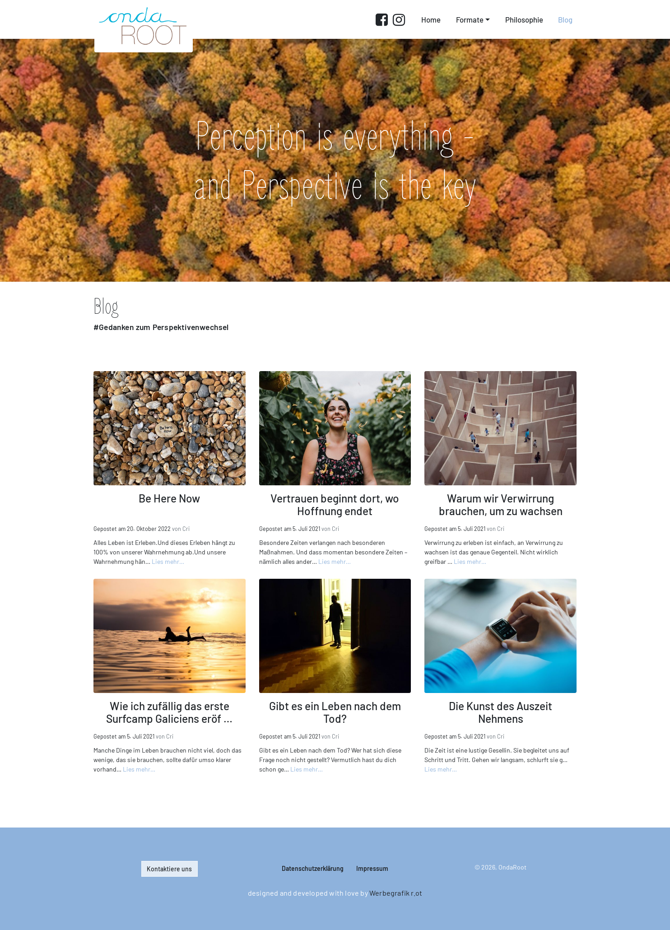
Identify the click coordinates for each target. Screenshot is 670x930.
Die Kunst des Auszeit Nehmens (500, 712)
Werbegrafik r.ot (395, 892)
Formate (470, 19)
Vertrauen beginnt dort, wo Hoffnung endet (334, 504)
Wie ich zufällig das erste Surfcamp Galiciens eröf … (169, 712)
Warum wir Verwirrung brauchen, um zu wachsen (501, 504)
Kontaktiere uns (169, 869)
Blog (565, 19)
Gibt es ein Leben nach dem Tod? (335, 712)
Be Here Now (169, 498)
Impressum (372, 868)
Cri (186, 528)
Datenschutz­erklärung (313, 868)
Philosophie (524, 19)
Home (431, 19)
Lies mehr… (168, 561)
